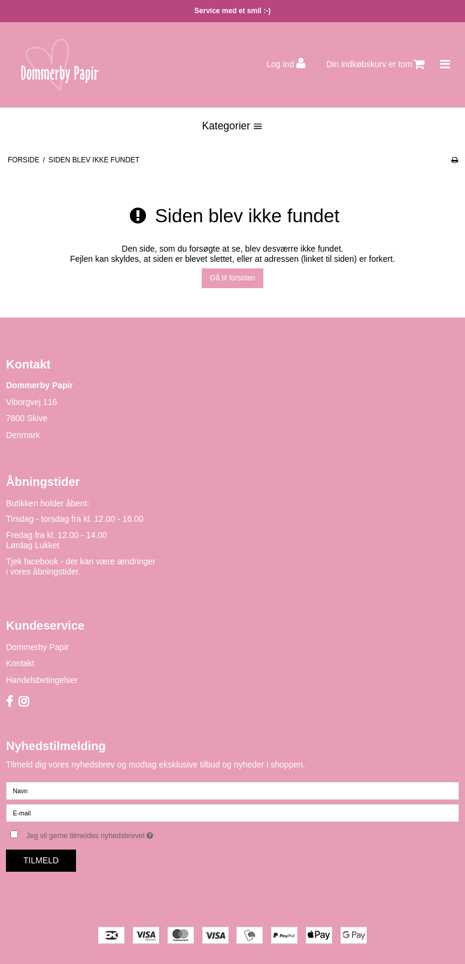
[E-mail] (232, 812)
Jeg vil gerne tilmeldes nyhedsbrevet (120, 833)
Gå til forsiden (233, 278)
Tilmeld (41, 860)
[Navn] (232, 789)
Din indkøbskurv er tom (375, 64)
